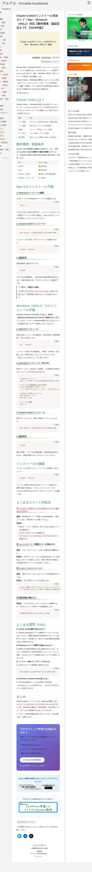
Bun (2, 26)
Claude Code (46, 58)
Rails (4, 92)
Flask (6, 58)
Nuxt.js (5, 85)
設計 (7, 150)
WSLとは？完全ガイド (26, 358)
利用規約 (39, 852)
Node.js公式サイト (50, 216)
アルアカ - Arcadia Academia (25, 4)
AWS (3, 23)
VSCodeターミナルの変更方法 (29, 686)
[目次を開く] (23, 93)
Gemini (3, 61)
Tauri (6, 99)
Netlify (4, 78)
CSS (4, 40)
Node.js (5, 82)
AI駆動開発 (36, 58)
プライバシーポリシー (39, 846)
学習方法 (4, 143)
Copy (56, 202)
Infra (3, 68)
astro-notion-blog (42, 854)
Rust (3, 96)
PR (2, 89)
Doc (3, 44)
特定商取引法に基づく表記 (39, 849)
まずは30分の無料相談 (32, 761)
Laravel (5, 75)
